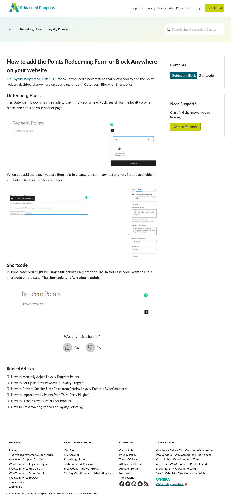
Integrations (16, 482)
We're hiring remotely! (169, 484)
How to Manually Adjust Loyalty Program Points (45, 377)
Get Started (214, 8)
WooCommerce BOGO (23, 477)
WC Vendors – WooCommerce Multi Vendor (183, 454)
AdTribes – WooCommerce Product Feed (181, 464)
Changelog (15, 486)
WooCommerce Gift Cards (25, 468)
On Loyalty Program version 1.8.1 (31, 79)
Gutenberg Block (184, 75)
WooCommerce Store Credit (26, 473)
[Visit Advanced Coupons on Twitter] (128, 484)
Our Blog (69, 450)
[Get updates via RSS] (146, 484)
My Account (71, 454)
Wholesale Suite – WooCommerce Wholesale (184, 450)
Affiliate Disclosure (131, 464)
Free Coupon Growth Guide (81, 468)
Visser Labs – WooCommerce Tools (178, 459)
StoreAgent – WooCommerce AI (176, 468)
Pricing (150, 8)
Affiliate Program (129, 468)
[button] (71, 347)
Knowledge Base (74, 459)
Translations (126, 477)
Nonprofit (125, 473)
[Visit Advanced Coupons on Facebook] (122, 484)
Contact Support (185, 127)
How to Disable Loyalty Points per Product (41, 401)
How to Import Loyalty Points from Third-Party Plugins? (50, 395)
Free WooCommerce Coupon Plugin (31, 454)
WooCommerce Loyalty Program (29, 464)
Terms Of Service (129, 459)
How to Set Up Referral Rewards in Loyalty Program (47, 383)
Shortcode (206, 75)
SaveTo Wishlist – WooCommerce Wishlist (182, 473)
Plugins (137, 8)
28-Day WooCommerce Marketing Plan (88, 473)
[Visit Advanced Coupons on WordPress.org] (134, 484)
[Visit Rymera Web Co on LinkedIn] (140, 484)
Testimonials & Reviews (78, 464)
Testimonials (165, 8)
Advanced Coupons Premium (27, 459)
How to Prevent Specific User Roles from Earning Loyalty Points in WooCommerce (69, 389)
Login (198, 8)
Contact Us (126, 450)
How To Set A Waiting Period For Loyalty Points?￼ (47, 407)
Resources (184, 8)
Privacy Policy (127, 454)
